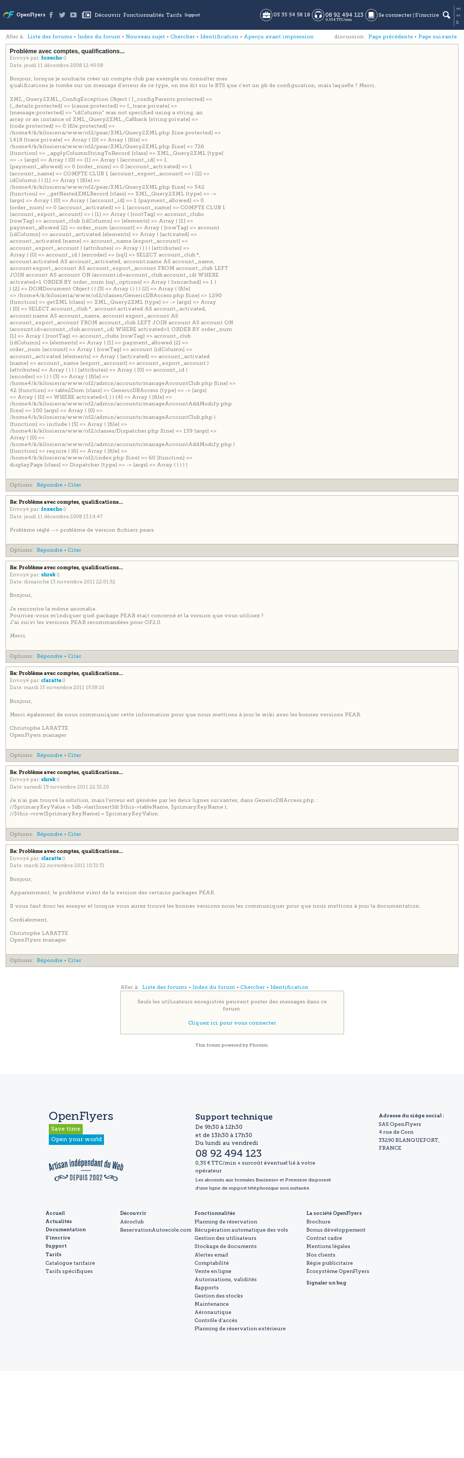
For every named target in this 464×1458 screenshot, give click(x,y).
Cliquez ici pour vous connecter (232, 1023)
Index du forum (99, 37)
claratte (51, 680)
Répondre (50, 485)
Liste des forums (49, 37)
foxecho (52, 58)
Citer (74, 485)
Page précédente (390, 37)
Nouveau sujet (145, 37)
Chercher (182, 37)
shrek (49, 575)
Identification (219, 37)
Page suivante (437, 37)
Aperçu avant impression (279, 37)
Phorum (258, 1045)
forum (213, 1045)
